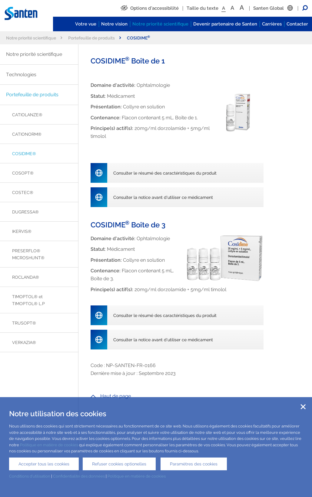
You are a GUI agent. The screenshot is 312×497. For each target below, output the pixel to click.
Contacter (297, 24)
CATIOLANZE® (27, 114)
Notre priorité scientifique (160, 24)
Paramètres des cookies (193, 463)
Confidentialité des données (79, 476)
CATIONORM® (26, 134)
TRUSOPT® (24, 322)
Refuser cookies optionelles (119, 463)
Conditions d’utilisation (29, 476)
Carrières (272, 24)
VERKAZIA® (24, 342)
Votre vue (85, 24)
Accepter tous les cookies (43, 463)
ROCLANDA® (25, 277)
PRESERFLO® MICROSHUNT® (28, 254)
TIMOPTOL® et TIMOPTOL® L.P (28, 300)
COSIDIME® (24, 153)
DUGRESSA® (25, 211)
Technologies (21, 74)
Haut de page (111, 396)
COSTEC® (22, 192)
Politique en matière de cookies (49, 445)
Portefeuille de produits (94, 37)
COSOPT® (23, 172)
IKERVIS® (22, 231)
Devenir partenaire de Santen (225, 24)
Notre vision (114, 24)
